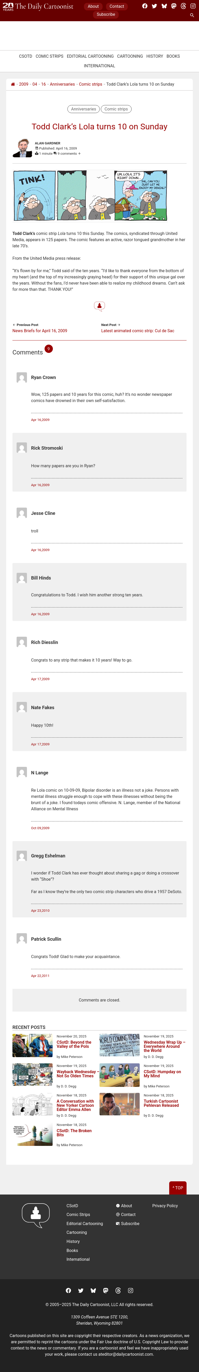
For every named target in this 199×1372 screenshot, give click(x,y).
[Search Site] (193, 15)
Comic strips (90, 84)
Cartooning (130, 56)
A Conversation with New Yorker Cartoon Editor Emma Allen (75, 1105)
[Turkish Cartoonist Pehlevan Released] (120, 1105)
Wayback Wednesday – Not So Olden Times (78, 1074)
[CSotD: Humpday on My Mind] (120, 1076)
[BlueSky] (164, 6)
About (93, 6)
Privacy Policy (165, 1205)
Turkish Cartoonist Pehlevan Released (161, 1103)
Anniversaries (62, 84)
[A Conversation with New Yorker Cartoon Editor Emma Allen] (32, 1105)
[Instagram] (193, 6)
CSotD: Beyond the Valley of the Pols (74, 1044)
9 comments (69, 153)
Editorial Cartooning (90, 56)
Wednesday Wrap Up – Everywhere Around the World (165, 1046)
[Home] (13, 84)
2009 (24, 84)
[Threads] (183, 6)
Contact (117, 6)
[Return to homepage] (37, 1237)
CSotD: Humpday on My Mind (162, 1074)
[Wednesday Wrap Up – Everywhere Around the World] (120, 1046)
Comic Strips (49, 56)
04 (34, 84)
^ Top (178, 1187)
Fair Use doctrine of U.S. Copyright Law (133, 1341)
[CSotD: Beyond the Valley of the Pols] (32, 1046)
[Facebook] (145, 6)
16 (43, 84)
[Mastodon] (174, 6)
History (154, 56)
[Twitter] (154, 6)
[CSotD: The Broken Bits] (32, 1135)
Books (173, 56)
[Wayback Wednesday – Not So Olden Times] (32, 1075)
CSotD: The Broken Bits (74, 1133)
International (99, 65)
